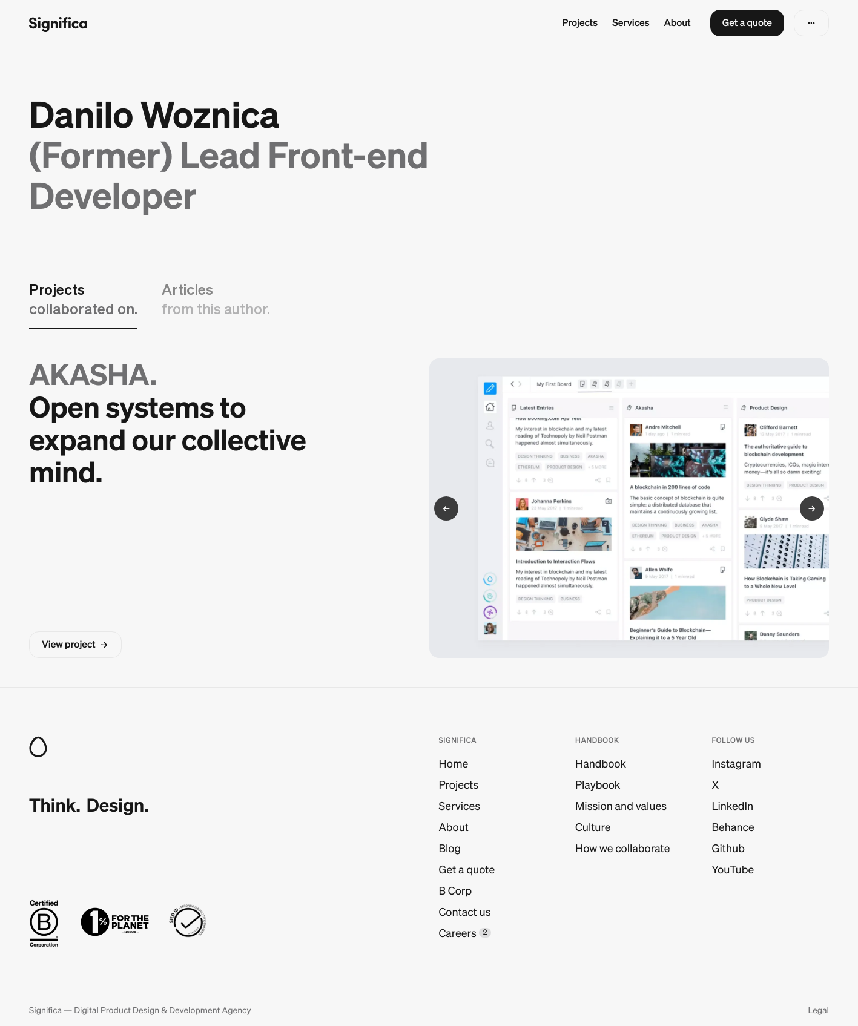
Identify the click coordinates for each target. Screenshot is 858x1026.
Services (630, 23)
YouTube (733, 869)
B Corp (455, 890)
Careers (458, 933)
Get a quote (467, 869)
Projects (580, 23)
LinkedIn (733, 806)
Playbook (597, 784)
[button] (747, 23)
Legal (818, 1010)
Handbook (600, 763)
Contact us (465, 912)
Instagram (736, 763)
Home (454, 763)
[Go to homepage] (58, 23)
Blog (450, 848)
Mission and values (621, 806)
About (677, 23)
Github (728, 848)
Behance (733, 827)
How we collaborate (622, 848)
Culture (593, 827)
